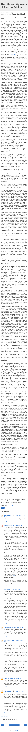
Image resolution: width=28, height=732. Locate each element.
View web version (14, 728)
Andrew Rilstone (8, 515)
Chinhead (6, 627)
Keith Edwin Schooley (9, 640)
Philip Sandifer (13, 54)
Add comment (4, 716)
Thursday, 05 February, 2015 (14, 678)
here (14, 575)
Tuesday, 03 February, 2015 (16, 525)
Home (14, 725)
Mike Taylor (7, 525)
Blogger (16, 730)
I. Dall (5, 678)
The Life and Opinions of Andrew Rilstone (14, 5)
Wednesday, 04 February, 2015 (12, 589)
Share (3, 507)
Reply (5, 521)
